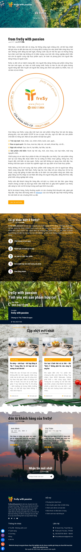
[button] (36, 331)
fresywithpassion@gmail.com (64, 536)
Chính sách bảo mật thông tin (54, 513)
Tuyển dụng (12, 531)
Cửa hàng (11, 533)
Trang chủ (36, 18)
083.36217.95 (59, 533)
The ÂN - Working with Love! (17, 528)
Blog (10, 536)
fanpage (39, 193)
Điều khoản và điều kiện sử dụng (55, 510)
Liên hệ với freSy (16, 202)
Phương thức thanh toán (53, 502)
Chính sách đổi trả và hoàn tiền (55, 508)
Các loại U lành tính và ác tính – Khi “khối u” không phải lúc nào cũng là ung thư (57, 365)
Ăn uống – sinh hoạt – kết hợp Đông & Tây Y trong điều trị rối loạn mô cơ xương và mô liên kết (23, 365)
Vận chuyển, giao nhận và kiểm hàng (57, 505)
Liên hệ (11, 539)
